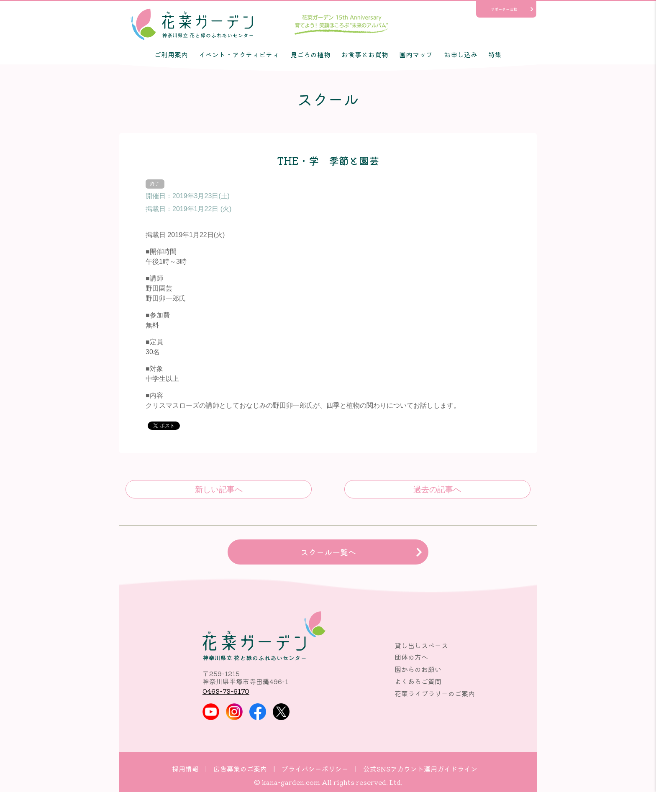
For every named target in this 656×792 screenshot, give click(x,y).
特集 (495, 54)
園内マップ (416, 54)
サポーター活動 (504, 9)
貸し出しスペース (421, 645)
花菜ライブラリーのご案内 (435, 693)
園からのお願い (418, 669)
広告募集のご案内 (240, 769)
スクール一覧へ (328, 552)
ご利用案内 (171, 54)
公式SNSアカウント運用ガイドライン (420, 769)
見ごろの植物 (310, 54)
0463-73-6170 (225, 691)
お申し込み (460, 54)
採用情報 (185, 769)
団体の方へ (411, 657)
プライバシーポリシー (315, 769)
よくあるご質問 (418, 681)
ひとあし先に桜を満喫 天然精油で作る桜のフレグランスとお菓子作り (219, 489)
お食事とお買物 (364, 54)
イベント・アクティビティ (239, 54)
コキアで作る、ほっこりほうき (437, 489)
